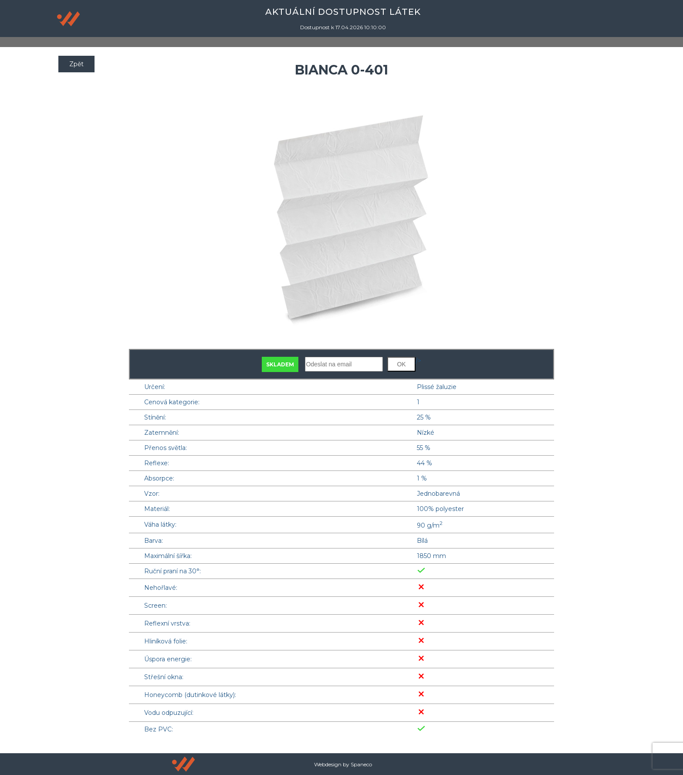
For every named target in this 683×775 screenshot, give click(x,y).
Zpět (76, 64)
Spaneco (361, 764)
